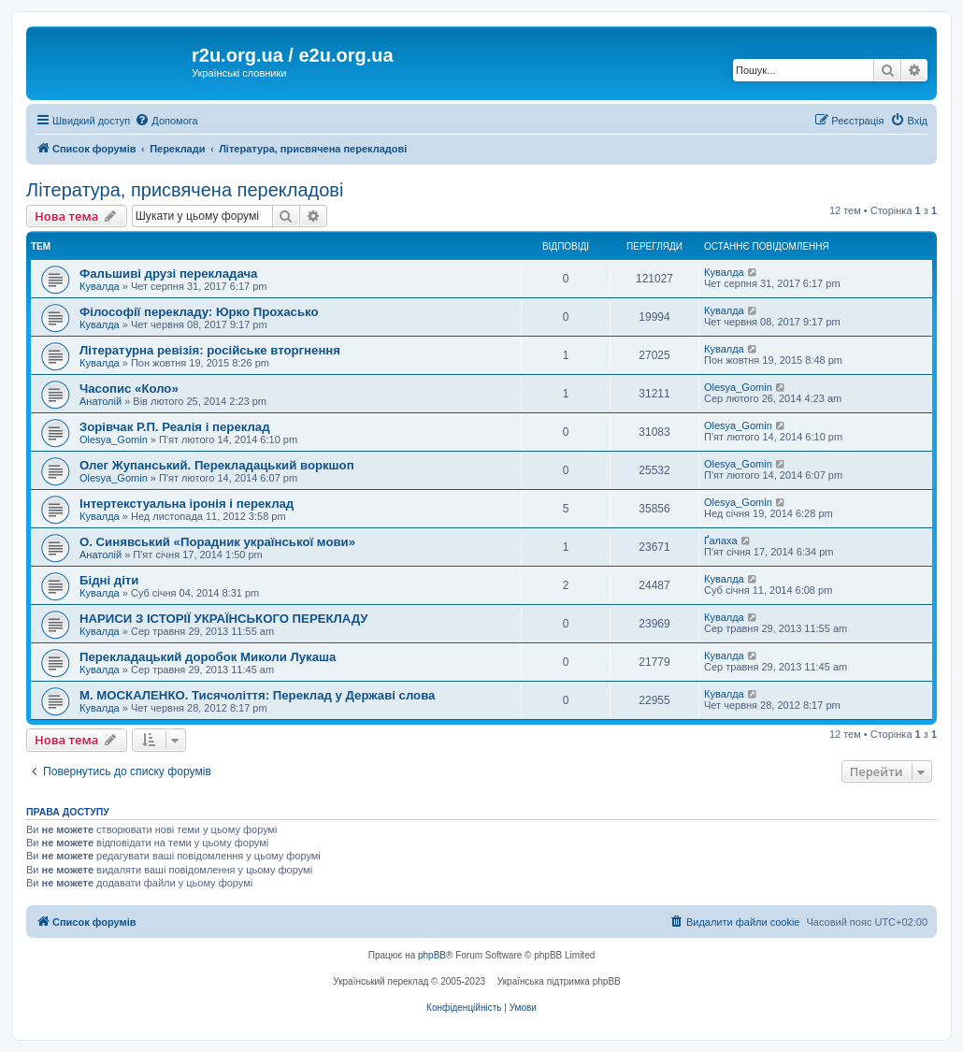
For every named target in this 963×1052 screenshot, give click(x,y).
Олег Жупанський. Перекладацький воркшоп (216, 465)
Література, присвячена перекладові (184, 190)
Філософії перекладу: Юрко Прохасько (199, 312)
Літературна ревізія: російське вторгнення (209, 350)
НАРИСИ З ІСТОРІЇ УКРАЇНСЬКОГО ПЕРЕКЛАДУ (223, 619)
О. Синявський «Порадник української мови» (217, 542)
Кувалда (99, 286)
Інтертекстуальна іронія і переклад (186, 504)
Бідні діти (108, 580)
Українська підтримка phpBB (559, 981)
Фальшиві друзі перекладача (168, 274)
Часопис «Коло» (129, 389)
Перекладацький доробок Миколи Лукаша (207, 657)
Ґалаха (721, 540)
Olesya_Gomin (738, 387)
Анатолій (100, 401)
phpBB (432, 955)
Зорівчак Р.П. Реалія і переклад (174, 427)
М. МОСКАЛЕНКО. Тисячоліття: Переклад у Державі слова (257, 695)
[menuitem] (166, 120)
